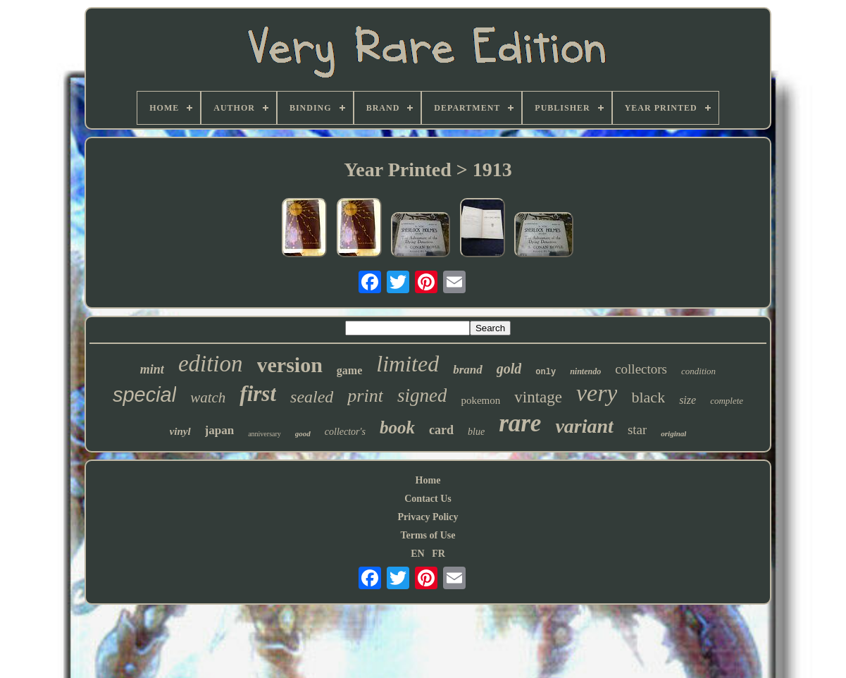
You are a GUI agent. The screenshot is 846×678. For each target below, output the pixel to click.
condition (698, 371)
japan (220, 430)
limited (407, 363)
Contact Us (428, 498)
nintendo (585, 371)
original (673, 433)
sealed (311, 397)
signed (422, 395)
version (290, 364)
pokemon (480, 400)
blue (476, 431)
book (397, 427)
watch (207, 397)
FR (438, 553)
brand (468, 369)
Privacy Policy (428, 517)
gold (509, 368)
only (545, 372)
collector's (345, 431)
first (258, 393)
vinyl (180, 431)
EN (417, 553)
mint (152, 369)
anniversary (264, 434)
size (687, 400)
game (349, 370)
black (648, 397)
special (144, 394)
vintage (538, 397)
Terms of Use (427, 535)
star (637, 429)
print (365, 396)
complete (726, 400)
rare (520, 423)
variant (584, 426)
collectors (641, 369)
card (441, 430)
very (597, 393)
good (303, 433)
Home (428, 480)
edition (210, 363)
